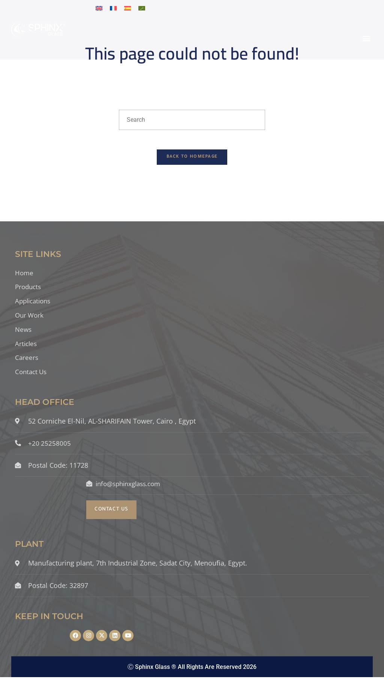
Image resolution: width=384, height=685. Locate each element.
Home (24, 276)
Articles (26, 349)
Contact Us (32, 378)
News (24, 334)
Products (29, 291)
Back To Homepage (192, 160)
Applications (34, 305)
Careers (27, 363)
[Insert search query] (192, 120)
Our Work (30, 319)
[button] (366, 38)
